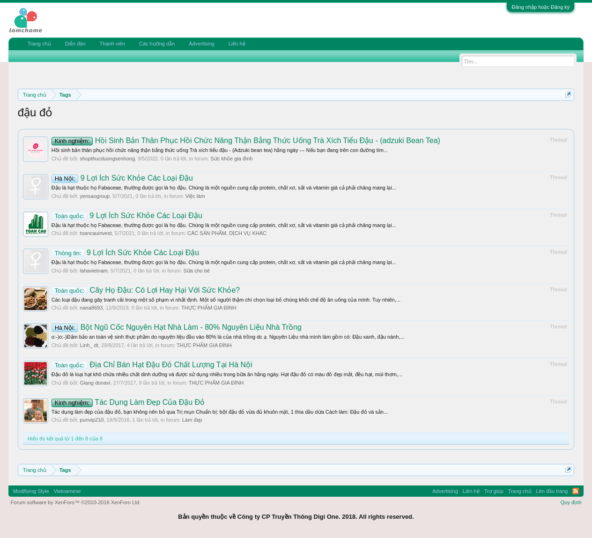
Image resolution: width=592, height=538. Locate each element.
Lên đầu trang (552, 491)
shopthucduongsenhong (107, 158)
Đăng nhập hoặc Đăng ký (540, 7)
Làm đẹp (192, 420)
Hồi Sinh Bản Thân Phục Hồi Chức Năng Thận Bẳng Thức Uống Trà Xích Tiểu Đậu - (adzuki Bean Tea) (246, 140)
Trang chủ (39, 43)
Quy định (571, 502)
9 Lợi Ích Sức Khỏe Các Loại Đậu (122, 178)
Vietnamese (67, 491)
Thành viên (112, 43)
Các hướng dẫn (157, 43)
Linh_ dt (89, 345)
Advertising (201, 43)
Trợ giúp (493, 491)
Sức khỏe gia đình (232, 158)
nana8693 (91, 308)
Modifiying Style (31, 491)
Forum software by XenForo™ (76, 502)
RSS (575, 491)
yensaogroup (95, 196)
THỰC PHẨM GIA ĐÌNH (208, 308)
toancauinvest (96, 233)
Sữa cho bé (196, 270)
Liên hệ (237, 43)
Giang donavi (95, 383)
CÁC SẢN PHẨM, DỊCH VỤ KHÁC (226, 233)
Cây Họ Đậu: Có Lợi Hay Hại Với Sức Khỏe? (146, 290)
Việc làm (195, 196)
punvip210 (92, 420)
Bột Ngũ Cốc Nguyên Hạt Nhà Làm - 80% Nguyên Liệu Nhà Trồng (177, 327)
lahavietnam (94, 270)
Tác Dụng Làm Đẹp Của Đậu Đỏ (128, 402)
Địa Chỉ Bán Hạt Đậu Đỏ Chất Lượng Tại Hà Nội (152, 365)
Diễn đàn (75, 43)
